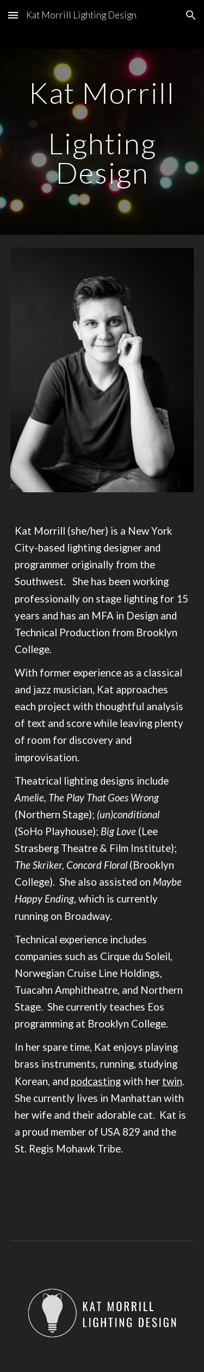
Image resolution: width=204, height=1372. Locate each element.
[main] (102, 132)
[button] (13, 15)
